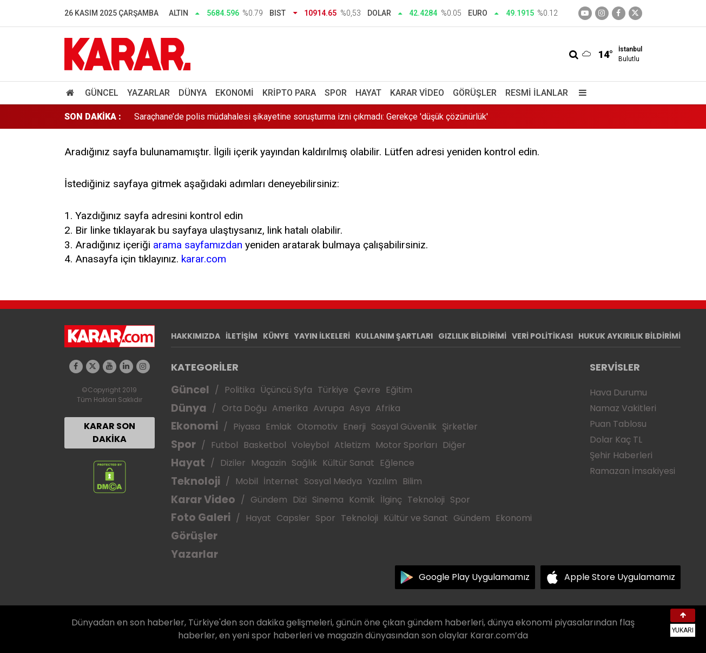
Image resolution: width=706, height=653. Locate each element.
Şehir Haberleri (621, 455)
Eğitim (399, 390)
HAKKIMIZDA (195, 336)
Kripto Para (289, 93)
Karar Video (417, 93)
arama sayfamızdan (197, 245)
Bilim (412, 481)
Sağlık (304, 463)
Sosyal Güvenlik (404, 426)
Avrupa (328, 408)
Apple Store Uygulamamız (619, 577)
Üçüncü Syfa (286, 390)
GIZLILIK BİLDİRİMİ (472, 336)
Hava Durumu (618, 392)
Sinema (328, 499)
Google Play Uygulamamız (474, 577)
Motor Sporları (406, 445)
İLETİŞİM (242, 336)
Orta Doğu (244, 408)
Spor (336, 93)
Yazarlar (148, 93)
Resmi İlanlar (536, 93)
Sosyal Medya (333, 481)
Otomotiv (317, 426)
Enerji (354, 426)
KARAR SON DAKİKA (109, 432)
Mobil (246, 481)
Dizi (300, 499)
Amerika (290, 408)
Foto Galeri (200, 517)
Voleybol (310, 445)
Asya (359, 408)
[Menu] (580, 93)
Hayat (368, 93)
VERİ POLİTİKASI (542, 336)
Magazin (268, 463)
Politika (240, 390)
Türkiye (333, 390)
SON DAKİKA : (92, 116)
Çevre (367, 390)
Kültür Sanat (348, 463)
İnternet (281, 481)
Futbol (224, 445)
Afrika (387, 408)
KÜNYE (276, 336)
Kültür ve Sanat (416, 518)
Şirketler (460, 426)
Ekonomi (234, 93)
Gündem (268, 499)
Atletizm (352, 445)
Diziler (233, 463)
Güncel (101, 93)
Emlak (279, 426)
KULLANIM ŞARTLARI (394, 336)
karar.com (203, 259)
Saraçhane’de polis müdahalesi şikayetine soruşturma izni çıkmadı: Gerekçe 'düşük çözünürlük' (311, 116)
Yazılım (382, 481)
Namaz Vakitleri (623, 408)
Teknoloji (195, 481)
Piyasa (246, 426)
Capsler (293, 518)
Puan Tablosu (618, 424)
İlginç (391, 499)
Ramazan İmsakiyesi (632, 471)
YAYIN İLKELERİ (322, 336)
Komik (362, 499)
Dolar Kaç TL (616, 439)
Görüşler (475, 93)
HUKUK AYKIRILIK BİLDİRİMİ (629, 336)
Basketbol (264, 445)
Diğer (454, 445)
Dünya (193, 93)
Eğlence (397, 463)
